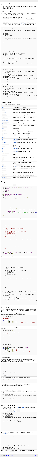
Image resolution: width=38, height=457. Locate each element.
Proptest (22, 407)
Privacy (9, 455)
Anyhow (18, 407)
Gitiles (6, 455)
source (36, 455)
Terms (12, 455)
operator (23, 23)
